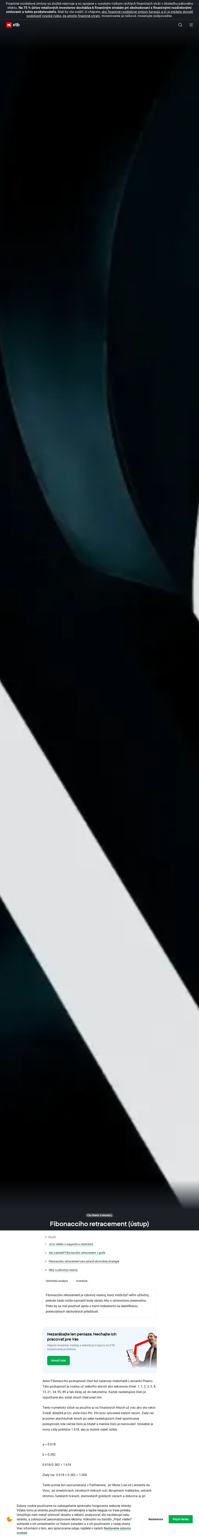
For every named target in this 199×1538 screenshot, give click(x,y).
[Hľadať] (180, 25)
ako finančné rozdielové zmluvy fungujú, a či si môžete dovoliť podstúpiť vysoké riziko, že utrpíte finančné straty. (110, 13)
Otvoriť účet (58, 1360)
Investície (81, 1281)
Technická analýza (56, 1281)
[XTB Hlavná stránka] (11, 25)
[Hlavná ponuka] (191, 25)
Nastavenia (156, 1519)
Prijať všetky (181, 1519)
